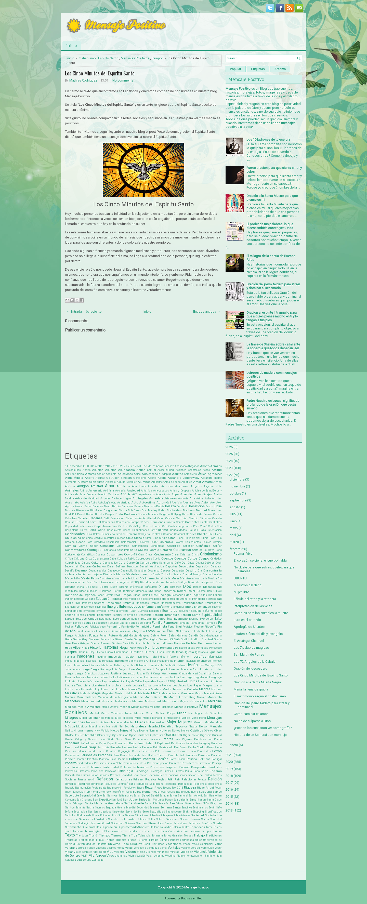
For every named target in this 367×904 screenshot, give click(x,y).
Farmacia (211, 622)
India (153, 656)
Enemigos (101, 606)
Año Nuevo (128, 494)
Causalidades (178, 530)
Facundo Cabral (118, 622)
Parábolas (178, 743)
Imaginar (101, 656)
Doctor (181, 591)
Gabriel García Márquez (134, 635)
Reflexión (105, 779)
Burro (185, 514)
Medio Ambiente (89, 707)
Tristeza (120, 840)
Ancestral (153, 486)
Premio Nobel (114, 763)
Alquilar (121, 482)
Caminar (70, 522)
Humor (149, 652)
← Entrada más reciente (84, 311)
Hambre (179, 643)
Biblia (218, 506)
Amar (197, 482)
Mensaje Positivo (186, 707)
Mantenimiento (213, 693)
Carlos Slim (215, 526)
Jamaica (154, 665)
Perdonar (179, 751)
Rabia (204, 771)
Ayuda (69, 506)
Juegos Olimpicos (86, 673)
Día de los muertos (139, 574)
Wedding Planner (175, 855)
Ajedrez (100, 478)
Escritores (169, 611)
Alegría (162, 478)
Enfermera (149, 606)
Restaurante (99, 787)
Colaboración (129, 542)
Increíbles (142, 656)
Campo (134, 522)
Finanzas (89, 631)
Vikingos (151, 852)
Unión (198, 840)
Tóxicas (188, 835)
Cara (114, 526)
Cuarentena (101, 558)
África (202, 474)
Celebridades (75, 534)
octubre (235, 493)
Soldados (101, 819)
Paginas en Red (192, 898)
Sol (92, 819)
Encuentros (87, 606)
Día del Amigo (192, 574)
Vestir (218, 847)
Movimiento (103, 722)
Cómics (217, 542)
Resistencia (215, 784)
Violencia (200, 852)
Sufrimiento (73, 827)
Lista (87, 685)
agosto (235, 507)
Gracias (174, 639)
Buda (119, 514)
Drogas (127, 595)
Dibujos (70, 587)
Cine (155, 538)
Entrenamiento (73, 611)
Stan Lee (141, 823)
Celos (88, 534)
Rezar (149, 787)
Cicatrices (110, 538)
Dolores (201, 591)
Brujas (109, 514)
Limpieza (215, 681)
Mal (127, 693)
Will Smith (206, 855)
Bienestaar (82, 510)
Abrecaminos (73, 470)
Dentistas (133, 566)
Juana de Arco (189, 669)
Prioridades (78, 767)
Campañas (108, 522)
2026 (229, 447)
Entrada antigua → (206, 311)
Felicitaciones (97, 626)
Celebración (215, 530)
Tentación (166, 831)
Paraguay (204, 743)
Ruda (187, 791)
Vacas (187, 844)
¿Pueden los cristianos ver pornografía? (263, 728)
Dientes (104, 587)
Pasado (115, 747)
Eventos (193, 618)
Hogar (124, 647)
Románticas (150, 791)
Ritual (210, 787)
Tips (134, 835)
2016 (100, 466)
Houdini (83, 652)
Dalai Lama (166, 562)
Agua (69, 478)
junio (233, 521)
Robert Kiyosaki (74, 791)
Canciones (157, 522)
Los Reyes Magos (199, 685)
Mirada (109, 718)
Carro (83, 530)
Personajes (89, 755)
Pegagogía (124, 751)
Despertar (178, 570)
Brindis (99, 514)
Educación (103, 599)
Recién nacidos (169, 775)
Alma (100, 482)
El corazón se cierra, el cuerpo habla (260, 560)
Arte (192, 498)
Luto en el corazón (247, 620)
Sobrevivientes (182, 815)
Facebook (100, 622)
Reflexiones (123, 779)
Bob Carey (134, 510)
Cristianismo (86, 58)
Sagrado (85, 795)
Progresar (171, 767)
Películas (147, 751)
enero (234, 745)
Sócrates (84, 819)
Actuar (101, 474)
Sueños (207, 823)
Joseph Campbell (156, 669)
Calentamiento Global (141, 518)
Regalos (150, 779)
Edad (187, 595)
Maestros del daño (247, 585)
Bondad (201, 510)
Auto (134, 502)
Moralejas (214, 718)
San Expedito (102, 799)
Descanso (153, 570)
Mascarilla (214, 697)
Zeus (100, 859)
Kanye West (160, 673)
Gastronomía (214, 635)
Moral (202, 718)
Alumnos (144, 482)
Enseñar (217, 606)
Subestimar (180, 823)
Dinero (163, 587)
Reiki (170, 779)
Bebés (160, 506)
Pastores (147, 747)
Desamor (81, 570)
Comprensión (140, 546)
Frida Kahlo (201, 631)
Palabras (200, 739)
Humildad (136, 652)
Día (200, 570)
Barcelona (128, 506)
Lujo (97, 689)
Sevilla (137, 811)
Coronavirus (182, 550)
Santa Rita (151, 803)
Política (192, 759)
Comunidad (157, 546)
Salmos (112, 795)
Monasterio (173, 718)
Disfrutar (128, 591)
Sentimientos (200, 807)
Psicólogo (141, 771)
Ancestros (167, 486)
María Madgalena (121, 697)
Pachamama (140, 739)
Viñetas (174, 852)
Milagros (71, 718)
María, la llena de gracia (251, 689)
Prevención (205, 763)
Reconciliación (187, 775)
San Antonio (196, 795)
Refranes (138, 779)
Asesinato (72, 502)
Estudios (159, 618)
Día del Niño (72, 578)
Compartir (107, 546)
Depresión (202, 566)
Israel (109, 665)
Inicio (71, 45)
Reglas (162, 779)
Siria (121, 815)
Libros (192, 681)
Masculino (107, 701)
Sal (104, 795)
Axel (212, 502)
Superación (109, 827)
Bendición (182, 506)
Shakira (187, 811)
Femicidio (128, 626)
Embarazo (98, 603)
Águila (78, 478)
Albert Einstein (121, 478)
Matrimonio (170, 701)
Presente (175, 763)
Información (215, 656)
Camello (217, 518)
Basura (138, 506)
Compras (123, 546)
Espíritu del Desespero (137, 615)
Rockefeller (118, 791)
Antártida (146, 490)
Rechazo (154, 775)
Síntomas (105, 815)
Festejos (188, 626)
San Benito (210, 795)
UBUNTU (240, 578)
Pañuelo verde (89, 743)
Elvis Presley (83, 603)
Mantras (70, 697)
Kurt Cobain (200, 673)
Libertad (181, 681)
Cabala (217, 514)
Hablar (146, 643)
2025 (229, 454)
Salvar (173, 795)
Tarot (68, 831)
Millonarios (96, 718)
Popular (235, 69)
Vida (110, 852)
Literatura (98, 685)
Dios (187, 586)
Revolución (130, 787)
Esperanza (104, 615)
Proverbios (97, 771)
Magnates (108, 693)
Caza (203, 530)
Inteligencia (122, 660)
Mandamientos (170, 693)
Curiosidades (149, 562)
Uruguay (136, 844)
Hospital (71, 652)
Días (219, 582)
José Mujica (136, 669)
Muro (219, 722)
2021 (229, 755)
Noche (143, 730)
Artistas (217, 498)
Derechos (216, 566)
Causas (193, 530)
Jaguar (125, 665)
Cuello (156, 558)
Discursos (105, 591)
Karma (173, 673)
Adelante (111, 474)
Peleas (136, 751)
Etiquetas (258, 69)
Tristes (109, 840)
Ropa (163, 791)
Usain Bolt (150, 844)
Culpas (86, 562)
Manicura (187, 693)
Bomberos (189, 510)
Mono (194, 718)
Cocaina (70, 542)
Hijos (77, 647)
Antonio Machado (108, 494)
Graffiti (185, 639)
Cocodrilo (99, 542)
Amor (109, 486)
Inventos (217, 660)
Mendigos (167, 707)
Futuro (113, 635)
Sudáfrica (194, 823)
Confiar (217, 546)
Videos (130, 852)
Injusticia (79, 660)
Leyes (161, 681)
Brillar (90, 514)
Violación (186, 852)
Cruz (88, 558)
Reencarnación (86, 779)
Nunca (185, 730)
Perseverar (72, 755)
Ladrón (104, 677)
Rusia (194, 791)
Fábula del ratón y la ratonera (255, 599)
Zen (94, 859)
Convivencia (141, 550)
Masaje (201, 697)
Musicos (82, 726)
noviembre (237, 486)
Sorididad (216, 819)
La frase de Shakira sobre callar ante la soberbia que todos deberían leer (273, 346)
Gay (84, 639)
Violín (84, 855)
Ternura (217, 831)
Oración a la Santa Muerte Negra (257, 682)
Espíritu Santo (108, 58)
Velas (129, 847)
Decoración (88, 566)
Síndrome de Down (88, 815)
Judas (218, 669)
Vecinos (111, 847)
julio (233, 514)
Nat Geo (124, 726)
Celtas (97, 534)
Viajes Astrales (83, 852)
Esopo (218, 611)
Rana (79, 775)
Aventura (188, 502)
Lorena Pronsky (162, 685)
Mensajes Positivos (135, 58)
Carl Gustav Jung (173, 526)
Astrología (104, 502)
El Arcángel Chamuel (249, 641)
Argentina (156, 498)
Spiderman (117, 823)
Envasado (89, 611)
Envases (101, 611)
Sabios (217, 791)
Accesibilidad (166, 470)
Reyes (140, 787)
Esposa (69, 618)
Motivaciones (75, 722)
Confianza (203, 546)
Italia (117, 665)
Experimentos (73, 622)
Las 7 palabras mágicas (251, 647)
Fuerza (93, 635)
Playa (113, 759)
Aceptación (194, 470)
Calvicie (170, 518)
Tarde (209, 827)
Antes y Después (180, 490)
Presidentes (190, 763)
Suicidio (87, 827)
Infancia (172, 656)
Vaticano (101, 847)
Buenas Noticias (148, 514)
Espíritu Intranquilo (166, 615)
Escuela (196, 611)
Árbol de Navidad (87, 498)
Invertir (69, 665)
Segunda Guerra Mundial (121, 807)
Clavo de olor (192, 538)
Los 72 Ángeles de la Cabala (255, 661)
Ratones (104, 775)
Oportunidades (139, 735)
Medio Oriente (110, 707)
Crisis (195, 554)
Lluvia (127, 685)
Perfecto (191, 751)
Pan (210, 739)
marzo (234, 542)
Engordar (178, 606)
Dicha (80, 587)
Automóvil (163, 502)
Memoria (155, 707)
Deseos (166, 570)
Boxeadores (215, 510)
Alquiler (132, 482)
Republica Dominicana (150, 784)
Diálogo (182, 582)
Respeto (69, 787)
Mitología (128, 718)
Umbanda (188, 840)
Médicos (70, 707)
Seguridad (143, 807)
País (177, 739)
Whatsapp (193, 855)
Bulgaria (164, 514)
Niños (133, 730)
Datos (191, 562)
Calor (160, 518)
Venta (163, 847)
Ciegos (121, 538)
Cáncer (144, 522)
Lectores (164, 677)
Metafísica (117, 713)
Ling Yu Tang (73, 685)
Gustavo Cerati (121, 643)
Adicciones (125, 474)
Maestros (72, 693)
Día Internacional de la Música (198, 578)
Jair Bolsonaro (139, 665)
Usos (161, 844)
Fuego (218, 631)
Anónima (108, 490)
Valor (218, 844)
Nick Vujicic (102, 730)
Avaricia (177, 502)
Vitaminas (121, 855)
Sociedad (197, 815)
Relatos (202, 779)
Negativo (167, 726)
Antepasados (161, 490)
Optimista (157, 735)
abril (233, 535)
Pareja (92, 747)
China (77, 538)
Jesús (192, 665)
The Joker (82, 835)
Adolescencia (151, 474)
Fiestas (199, 626)
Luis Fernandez (84, 689)
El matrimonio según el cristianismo (260, 696)
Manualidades (86, 697)
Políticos (204, 759)
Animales (72, 490)
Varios (91, 847)
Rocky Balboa (133, 791)
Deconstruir (72, 566)
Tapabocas (197, 827)
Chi (210, 534)
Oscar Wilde (106, 739)
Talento (176, 827)
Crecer (149, 554)
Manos (199, 693)
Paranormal (72, 747)
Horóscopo (215, 647)
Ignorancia (201, 652)
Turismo (142, 840)
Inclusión (129, 656)
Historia (95, 647)
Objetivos (196, 730)
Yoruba (87, 859)
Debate (200, 562)
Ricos (158, 787)
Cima (148, 538)
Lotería (218, 685)
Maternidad (153, 701)
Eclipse (153, 595)
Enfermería (164, 606)
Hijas (68, 647)
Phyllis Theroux (157, 755)
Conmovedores (75, 550)
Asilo (94, 502)
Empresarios (213, 603)
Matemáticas (123, 701)
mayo (234, 528)
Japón (164, 665)
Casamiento (114, 530)
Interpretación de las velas (253, 606)
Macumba (144, 689)
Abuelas (97, 470)
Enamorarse (72, 606)
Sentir (212, 807)
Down (117, 595)
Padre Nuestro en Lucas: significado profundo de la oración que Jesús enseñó (272, 404)
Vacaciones (173, 844)
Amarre (207, 482)
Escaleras (155, 611)
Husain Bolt (163, 652)
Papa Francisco (117, 743)
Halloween (167, 643)
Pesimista (134, 755)
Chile (68, 538)
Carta (92, 530)
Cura (122, 562)
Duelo (144, 595)
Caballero (70, 518)
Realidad (127, 775)
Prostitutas (215, 767)
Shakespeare (173, 811)
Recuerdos (205, 775)
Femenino (113, 626)
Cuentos (167, 558)
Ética (170, 618)
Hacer (156, 643)
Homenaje (167, 647)
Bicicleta (70, 510)
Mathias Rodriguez (83, 80)
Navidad (154, 726)
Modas (147, 718)
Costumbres (115, 554)
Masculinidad (90, 701)
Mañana (103, 697)
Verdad (195, 847)
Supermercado (128, 827)
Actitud (217, 470)
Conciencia (173, 546)
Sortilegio (83, 823)
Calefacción (117, 518)
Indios (161, 656)
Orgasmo (205, 735)
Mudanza (117, 722)
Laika (112, 677)
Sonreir (185, 819)
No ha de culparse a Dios (252, 721)
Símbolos (70, 815)
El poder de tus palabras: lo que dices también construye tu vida (269, 226)
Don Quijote (214, 591)
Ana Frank (139, 486)
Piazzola (173, 755)
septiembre (238, 500)
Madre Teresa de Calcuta (180, 689)
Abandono (181, 466)
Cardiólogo (135, 526)
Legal (190, 677)
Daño (178, 562)
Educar (117, 599)
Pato (155, 747)
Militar (83, 718)
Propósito (184, 767)
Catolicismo (159, 530)
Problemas (94, 767)
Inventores (203, 660)
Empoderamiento (170, 603)
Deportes (171, 566)
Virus (110, 855)
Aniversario (95, 490)
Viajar (69, 852)
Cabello (83, 518)
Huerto (100, 652)
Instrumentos (105, 660)
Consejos (94, 550)
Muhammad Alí (155, 722)
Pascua (127, 747)
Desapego (114, 570)
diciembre (237, 479)
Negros (193, 726)
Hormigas (202, 647)
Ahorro (89, 478)
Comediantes (193, 542)
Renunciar (97, 784)
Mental (94, 713)
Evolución (206, 618)
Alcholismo (139, 478)
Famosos (171, 622)
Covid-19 (130, 554)
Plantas (92, 759)
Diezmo (123, 587)
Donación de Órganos (80, 595)
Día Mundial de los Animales (158, 582)
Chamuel (179, 534)
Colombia (166, 542)
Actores (90, 474)
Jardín (172, 665)
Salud (146, 795)
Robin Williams (94, 791)
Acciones (181, 470)
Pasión (137, 747)
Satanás (80, 807)
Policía (182, 759)
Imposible (114, 656)
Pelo (157, 751)
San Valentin (181, 799)
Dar (184, 562)
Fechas (69, 626)
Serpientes (118, 811)
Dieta (113, 587)
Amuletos (123, 486)
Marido (138, 697)
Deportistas (186, 566)
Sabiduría (205, 791)
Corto (219, 550)
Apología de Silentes (249, 627)
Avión (205, 502)
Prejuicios (100, 763)
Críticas (79, 558)
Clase (180, 538)
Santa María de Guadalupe (104, 803)
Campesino (122, 522)
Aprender (186, 494)
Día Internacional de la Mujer (159, 578)
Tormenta (157, 835)
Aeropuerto (190, 474)
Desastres (140, 570)
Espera (91, 615)
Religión (158, 58)
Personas (105, 755)
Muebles (129, 722)
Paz (67, 751)
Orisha (69, 739)
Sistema (129, 815)
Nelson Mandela (210, 726)
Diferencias (136, 587)
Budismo (130, 514)
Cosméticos (88, 554)
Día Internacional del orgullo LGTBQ (116, 582)
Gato (68, 639)
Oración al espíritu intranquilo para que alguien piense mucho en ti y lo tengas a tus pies (272, 316)
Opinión (123, 735)
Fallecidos (136, 622)
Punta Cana (192, 771)
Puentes (168, 771)
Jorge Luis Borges (116, 669)
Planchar (216, 755)
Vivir (131, 855)
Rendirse (84, 784)
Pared (83, 747)
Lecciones (151, 677)
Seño (219, 807)
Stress (169, 823)
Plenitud (123, 759)
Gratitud (207, 639)
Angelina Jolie (213, 486)
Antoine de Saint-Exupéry (80, 494)
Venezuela (140, 847)
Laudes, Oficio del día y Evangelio (258, 634)
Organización (191, 735)
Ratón (94, 775)
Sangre (202, 799)
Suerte (217, 823)
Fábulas (87, 622)
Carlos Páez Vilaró (196, 526)
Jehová (181, 665)
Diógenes (175, 587)
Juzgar (140, 673)
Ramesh (70, 775)
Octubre (84, 735)
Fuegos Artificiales (76, 635)
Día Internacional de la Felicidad (119, 578)
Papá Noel (163, 743)
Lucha (69, 689)
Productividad (111, 767)
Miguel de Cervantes (208, 713)
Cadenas (95, 518)
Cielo (129, 538)
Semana (154, 807)
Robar (218, 787)
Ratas (86, 775)
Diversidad (154, 591)
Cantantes (192, 522)
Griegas (85, 643)
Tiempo (104, 835)
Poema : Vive (243, 553)
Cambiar (182, 518)
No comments (122, 80)
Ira (86, 665)
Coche (80, 542)
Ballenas (98, 506)
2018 (116, 466)
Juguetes (103, 673)
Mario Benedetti (156, 697)
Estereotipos (121, 618)
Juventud (128, 673)
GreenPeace (72, 643)
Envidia (113, 611)
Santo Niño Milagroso (208, 803)
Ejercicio (160, 599)
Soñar (205, 819)
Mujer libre (241, 592)
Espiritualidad (212, 615)
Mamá (155, 693)
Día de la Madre (114, 574)
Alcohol (152, 478)
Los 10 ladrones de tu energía (268, 139)
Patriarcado (166, 747)
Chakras (156, 534)
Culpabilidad (73, 562)
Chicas (217, 534)
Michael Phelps (165, 713)
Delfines (121, 566)
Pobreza (135, 759)
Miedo (182, 713)
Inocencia (91, 660)
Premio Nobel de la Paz (137, 763)
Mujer (171, 722)
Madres (204, 689)
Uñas (125, 844)
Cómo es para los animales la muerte (261, 613)
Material (137, 701)
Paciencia (155, 739)
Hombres (152, 647)
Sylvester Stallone (148, 827)
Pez (144, 755)
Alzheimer (157, 482)
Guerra (95, 643)
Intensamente (165, 660)
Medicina (215, 701)
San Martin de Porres (160, 799)
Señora (69, 811)
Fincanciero (103, 631)
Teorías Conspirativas (186, 831)
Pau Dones (180, 747)
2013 (229, 810)
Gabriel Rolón (159, 635)
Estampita (105, 618)
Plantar (81, 759)
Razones (115, 775)
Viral (92, 855)
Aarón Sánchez (165, 466)
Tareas (217, 827)
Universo (114, 844)
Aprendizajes (203, 494)
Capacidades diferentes (79, 526)
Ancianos (181, 486)
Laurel (139, 677)
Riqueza (190, 787)
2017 (108, 466)
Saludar (164, 795)
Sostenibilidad (100, 823)
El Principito (197, 599)
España (70, 615)
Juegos (69, 673)
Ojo (109, 735)
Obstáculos (72, 735)
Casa (101, 530)
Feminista (160, 626)
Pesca (123, 755)
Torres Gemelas (173, 835)
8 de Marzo (148, 466)
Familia (157, 622)
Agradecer (214, 474)
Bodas (162, 510)
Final (80, 631)
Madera (156, 689)
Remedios (70, 784)
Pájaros (187, 739)
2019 (229, 769)
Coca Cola (215, 538)
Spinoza (130, 823)
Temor (123, 831)
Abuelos (110, 470)
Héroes (217, 643)
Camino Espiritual (88, 522)
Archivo (280, 69)
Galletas (182, 635)
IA (173, 652)
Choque (98, 538)
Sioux (115, 815)
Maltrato (144, 693)
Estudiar (146, 618)
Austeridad (123, 502)
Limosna (203, 681)
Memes (144, 707)
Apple (175, 494)
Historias (110, 647)
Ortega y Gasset (86, 739)
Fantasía (184, 622)
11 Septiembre (73, 466)
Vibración (99, 852)
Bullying (176, 514)
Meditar (125, 707)
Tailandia (165, 827)
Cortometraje (72, 554)
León (90, 681)
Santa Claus (214, 799)
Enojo (189, 606)
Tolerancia (144, 835)
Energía (112, 606)
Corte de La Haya (203, 550)
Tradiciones (214, 835)
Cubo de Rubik (126, 558)
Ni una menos (83, 730)
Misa (118, 718)
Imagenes (85, 656)
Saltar (137, 795)
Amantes (186, 482)
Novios (176, 730)
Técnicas (78, 831)
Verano (185, 847)
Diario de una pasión (201, 582)
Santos (70, 807)
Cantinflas (215, 522)
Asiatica (85, 502)
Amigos (83, 486)
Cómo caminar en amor (251, 714)
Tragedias (71, 840)
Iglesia (189, 652)
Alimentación (86, 482)
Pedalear (111, 751)
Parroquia (103, 747)
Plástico (104, 759)
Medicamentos (198, 701)
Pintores (191, 755)
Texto (70, 835)
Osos (128, 739)
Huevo (109, 652)
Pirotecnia (204, 755)
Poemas (149, 759)
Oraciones (173, 735)
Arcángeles (140, 498)
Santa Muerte (134, 803)
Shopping (198, 811)
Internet (179, 660)
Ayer (219, 502)
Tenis (155, 831)
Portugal (217, 759)
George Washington (146, 639)
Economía (177, 595)
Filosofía (210, 626)
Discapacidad (212, 587)
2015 (229, 797)
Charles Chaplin (196, 534)
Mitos (138, 718)
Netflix (69, 730)
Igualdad (215, 652)
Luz (118, 689)
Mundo (198, 722)
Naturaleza (138, 726)
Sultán (97, 827)
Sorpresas (71, 823)
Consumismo (125, 550)
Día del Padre (90, 578)
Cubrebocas (144, 558)
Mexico (139, 713)
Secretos (100, 807)
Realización (140, 775)
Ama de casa (172, 482)
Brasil (81, 514)
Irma (97, 665)
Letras (97, 681)
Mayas (184, 701)
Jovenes (173, 669)
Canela (180, 522)
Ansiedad (133, 490)
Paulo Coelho (197, 747)
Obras (218, 730)
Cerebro (131, 534)
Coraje (154, 550)
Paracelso (192, 743)
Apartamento (146, 494)
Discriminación (88, 591)
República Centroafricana (119, 784)
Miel (190, 713)
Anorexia (120, 490)
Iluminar (70, 656)
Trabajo (199, 835)
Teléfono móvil (110, 831)
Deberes (210, 562)
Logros (147, 685)
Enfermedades (130, 606)
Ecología (165, 595)
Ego (139, 599)
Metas (129, 713)
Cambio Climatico (200, 518)
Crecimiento (162, 554)
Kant (149, 673)
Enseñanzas (202, 606)
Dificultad (151, 587)
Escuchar (184, 611)
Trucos (132, 840)
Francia (160, 631)
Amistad (96, 486)
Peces (101, 751)
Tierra (126, 835)
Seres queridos (102, 811)
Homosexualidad (185, 647)
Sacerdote (72, 795)
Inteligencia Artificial (143, 660)
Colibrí (154, 542)
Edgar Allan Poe (202, 595)
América (70, 486)
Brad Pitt (70, 514)
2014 (93, 466)
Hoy (92, 652)
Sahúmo (97, 795)
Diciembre (92, 587)
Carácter (123, 526)
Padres (168, 739)
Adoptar (166, 474)
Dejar (110, 566)
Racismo (215, 771)
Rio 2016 (177, 787)
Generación (107, 639)
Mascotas (72, 701)
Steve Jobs (156, 823)
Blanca (123, 510)
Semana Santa (170, 807)
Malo (134, 693)
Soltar (152, 819)
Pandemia (72, 743)
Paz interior (79, 751)
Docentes (169, 591)
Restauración (83, 787)
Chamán (168, 534)
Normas (154, 730)
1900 (86, 466)
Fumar (104, 635)
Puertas (179, 771)
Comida (70, 546)
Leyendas (149, 681)
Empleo (154, 603)
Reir (177, 779)
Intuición (191, 660)
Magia (96, 693)
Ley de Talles (134, 681)
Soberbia (155, 815)
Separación (80, 811)
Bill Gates (96, 510)
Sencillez (187, 807)
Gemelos (94, 639)
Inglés (68, 660)
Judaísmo (206, 669)
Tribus (100, 840)
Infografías (198, 656)
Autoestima (147, 502)
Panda (218, 739)
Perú (116, 755)
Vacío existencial (202, 844)
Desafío (69, 570)
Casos (126, 530)
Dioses (197, 587)
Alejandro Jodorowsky (183, 478)
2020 (123, 466)
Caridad (148, 526)
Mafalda (85, 693)
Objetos (208, 730)
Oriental (217, 735)
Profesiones (141, 767)
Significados (213, 811)
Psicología (125, 771)
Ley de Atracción (113, 681)
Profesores (157, 767)
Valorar (70, 847)
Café (106, 518)
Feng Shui (175, 626)
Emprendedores (192, 603)
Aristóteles (170, 498)
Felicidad (81, 626)
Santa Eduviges (74, 803)
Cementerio (108, 534)
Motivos (90, 722)
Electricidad (214, 599)
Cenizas (121, 534)
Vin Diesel (163, 852)
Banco (107, 506)
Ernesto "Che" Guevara (133, 611)
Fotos (150, 631)
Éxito (218, 618)
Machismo (129, 689)
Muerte (140, 722)
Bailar (88, 506)
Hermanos (205, 643)
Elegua (69, 603)
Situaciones (142, 815)
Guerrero (105, 643)
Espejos (81, 615)
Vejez (120, 847)
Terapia (206, 831)
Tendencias (136, 831)
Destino (191, 570)
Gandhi (194, 635)
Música (70, 726)
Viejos (141, 852)
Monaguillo (158, 718)
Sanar (193, 799)
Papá (102, 743)
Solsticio (142, 819)
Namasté (111, 726)
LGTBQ (170, 681)
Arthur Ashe (203, 498)
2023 (138, 466)
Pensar (166, 751)
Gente (129, 639)
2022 (131, 466)
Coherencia (113, 542)
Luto (112, 689)
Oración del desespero (250, 668)
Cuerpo (204, 558)
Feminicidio (143, 626)
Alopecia (111, 482)
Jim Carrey (206, 665)
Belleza (170, 506)
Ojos (115, 735)
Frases (173, 631)
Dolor (191, 591)
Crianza (185, 554)
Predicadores (85, 763)
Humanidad (121, 652)
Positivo (71, 763)
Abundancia (126, 470)
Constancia (109, 550)
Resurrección (114, 787)
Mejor (135, 707)
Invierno (79, 665)
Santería (163, 803)
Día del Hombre (212, 574)
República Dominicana (178, 784)
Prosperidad (199, 767)
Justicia (115, 673)
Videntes (119, 852)
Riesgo (167, 787)
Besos (209, 506)
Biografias (110, 510)
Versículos (207, 847)
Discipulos (71, 591)
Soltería (160, 819)
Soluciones (172, 819)
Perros (217, 751)
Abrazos (216, 466)
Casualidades (140, 530)
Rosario (170, 791)
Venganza (153, 847)
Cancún (170, 522)
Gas (202, 635)
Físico (114, 631)
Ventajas (174, 847)
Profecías (125, 767)
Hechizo (191, 643)
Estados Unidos (86, 618)
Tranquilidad (87, 840)
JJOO (218, 665)
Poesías (162, 759)
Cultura (96, 562)
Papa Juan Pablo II (142, 743)
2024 (229, 461)
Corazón (166, 550)
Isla (103, 665)
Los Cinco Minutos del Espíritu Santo (100, 73)
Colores (179, 542)
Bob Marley (149, 510)
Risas (201, 787)
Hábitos (135, 643)
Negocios (181, 726)
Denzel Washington (152, 566)
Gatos (77, 639)
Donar (100, 595)
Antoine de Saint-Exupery (207, 490)
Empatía (128, 603)
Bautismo (149, 506)
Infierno (184, 656)
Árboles (105, 498)
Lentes (82, 681)
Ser (90, 811)
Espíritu (117, 615)
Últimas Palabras (170, 840)
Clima (204, 538)
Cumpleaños (110, 562)
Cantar (204, 522)
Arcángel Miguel (122, 498)
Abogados (193, 466)
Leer (183, 677)
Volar (149, 855)
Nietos (114, 730)
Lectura (174, 677)
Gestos (163, 639)
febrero (235, 549)
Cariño (157, 526)
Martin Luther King (181, 697)
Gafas (172, 635)
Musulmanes (97, 726)
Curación (132, 562)
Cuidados (216, 558)
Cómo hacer (88, 546)
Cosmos (101, 554)
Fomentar (124, 631)
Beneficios (197, 506)
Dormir (109, 595)
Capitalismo (102, 526)
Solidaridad (128, 819)
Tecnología (92, 831)
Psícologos (156, 771)
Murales (210, 722)
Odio (93, 735)
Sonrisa (195, 819)
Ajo (108, 478)
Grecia (218, 639)
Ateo (113, 502)
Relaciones (188, 779)
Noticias (165, 730)
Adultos (177, 474)
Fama (147, 622)
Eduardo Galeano (84, 599)
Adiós (137, 474)
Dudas (136, 595)
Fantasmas (197, 622)
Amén (217, 482)
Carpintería (71, 530)
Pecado (92, 751)
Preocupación (160, 763)
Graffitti (195, 639)
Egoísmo (148, 599)
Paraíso (216, 743)
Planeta (70, 759)
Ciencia (139, 538)
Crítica (69, 558)
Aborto (204, 466)
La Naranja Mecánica (85, 677)
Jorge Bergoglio (93, 669)
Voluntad (159, 855)
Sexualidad (157, 811)
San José (116, 799)
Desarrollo (127, 570)
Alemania (70, 482)
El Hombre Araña (177, 599)
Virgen (101, 855)
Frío (211, 631)
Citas (171, 538)
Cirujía (163, 538)
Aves (197, 502)
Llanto (109, 685)
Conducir (188, 546)
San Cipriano (84, 799)
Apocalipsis (163, 494)
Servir (129, 811)
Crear (141, 554)
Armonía (183, 498)
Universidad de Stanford (91, 844)
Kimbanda (185, 673)
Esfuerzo (208, 611)
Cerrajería (144, 534)
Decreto (101, 566)
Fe (220, 622)
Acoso (206, 470)
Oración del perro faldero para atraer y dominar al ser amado (273, 286)
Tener (147, 831)
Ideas (180, 652)
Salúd (155, 795)
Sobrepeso (167, 815)
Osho (119, 739)
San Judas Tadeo (135, 799)
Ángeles (196, 486)
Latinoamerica (125, 677)
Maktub (119, 693)
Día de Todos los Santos (167, 574)
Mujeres (185, 722)
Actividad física (74, 474)
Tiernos (116, 835)
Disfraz (117, 591)
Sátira (90, 807)
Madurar (216, 689)
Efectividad (129, 599)
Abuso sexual (146, 470)
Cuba (113, 558)
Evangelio (181, 618)
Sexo (145, 811)
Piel (182, 755)
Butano (207, 514)
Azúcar (79, 506)
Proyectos (110, 771)
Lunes (105, 689)
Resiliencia (200, 784)
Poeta (173, 759)
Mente (105, 713)
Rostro (180, 791)
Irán (91, 665)
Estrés (135, 618)
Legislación (201, 677)
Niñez (124, 730)
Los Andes (179, 685)
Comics (206, 542)
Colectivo (143, 542)
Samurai (183, 795)
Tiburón (93, 835)
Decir (219, 562)
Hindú (85, 647)
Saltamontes (126, 795)
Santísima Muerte (181, 803)
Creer (175, 554)
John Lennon (73, 669)
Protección (71, 771)
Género (119, 639)
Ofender (102, 735)
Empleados (142, 603)
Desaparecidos (98, 570)
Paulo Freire (214, 747)
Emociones (113, 603)
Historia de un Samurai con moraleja (260, 735)
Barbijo (116, 506)
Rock (108, 791)
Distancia (141, 591)
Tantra (185, 827)
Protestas (84, 771)
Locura (137, 685)
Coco (89, 542)
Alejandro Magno (211, 478)
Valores (81, 847)
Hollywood (137, 647)
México (150, 713)
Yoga (78, 859)
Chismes (87, 538)
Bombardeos (174, 510)
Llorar (119, 685)
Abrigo (86, 470)
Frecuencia (186, 631)
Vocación (140, 855)
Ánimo (83, 490)
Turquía (153, 840)
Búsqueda (196, 514)
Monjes (185, 718)
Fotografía (138, 631)
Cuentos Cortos (186, 558)
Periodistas (204, 751)
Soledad (113, 819)
